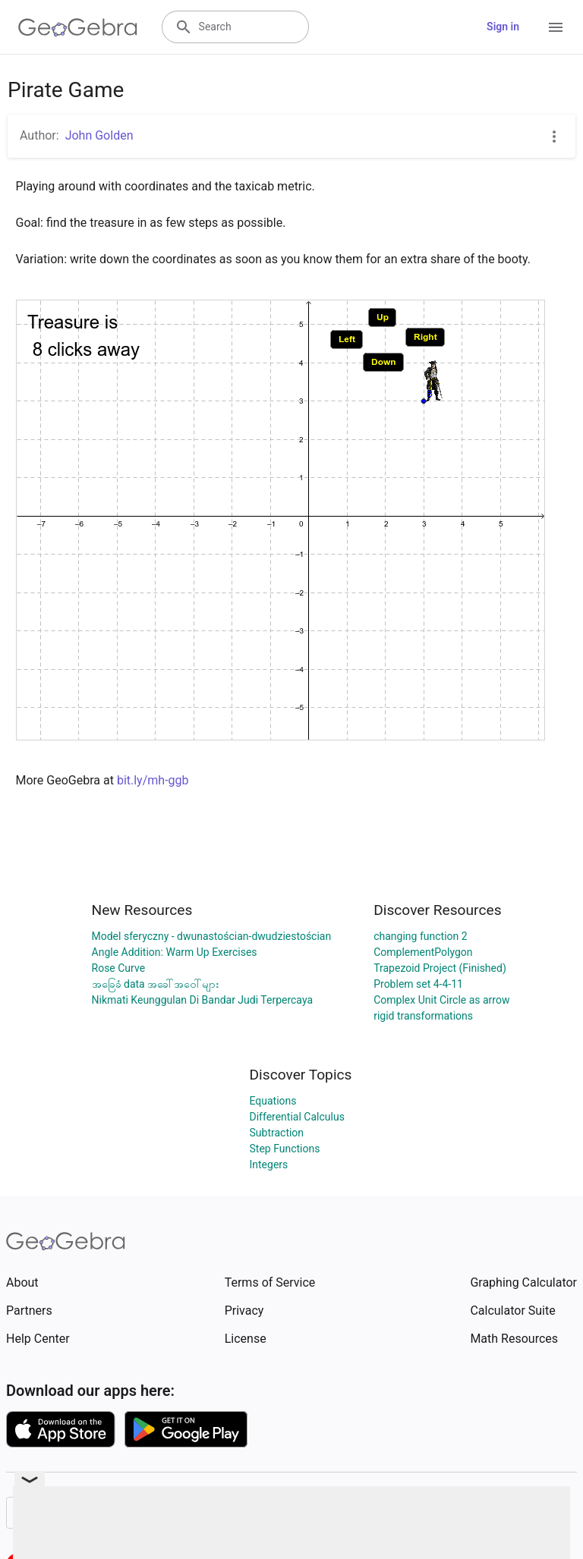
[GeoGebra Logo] (77, 27)
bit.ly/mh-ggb (153, 780)
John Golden (99, 135)
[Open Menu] (556, 27)
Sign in (503, 26)
